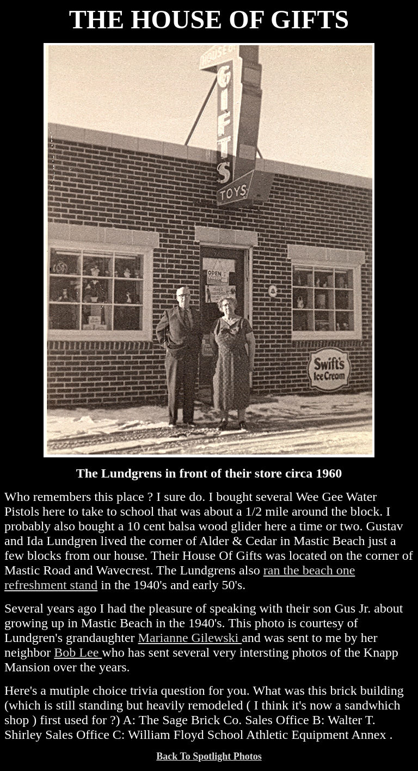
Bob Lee (76, 652)
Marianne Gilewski (190, 638)
